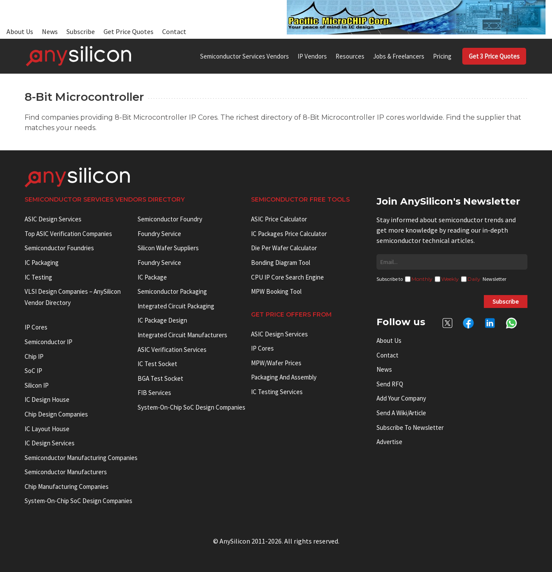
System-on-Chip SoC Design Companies (78, 501)
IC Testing (38, 277)
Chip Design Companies (56, 414)
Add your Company (401, 398)
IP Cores (262, 348)
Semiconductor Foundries (59, 248)
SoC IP (33, 371)
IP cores (36, 327)
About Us (19, 31)
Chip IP (34, 356)
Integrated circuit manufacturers (182, 335)
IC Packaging (42, 262)
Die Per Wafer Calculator (284, 248)
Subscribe (80, 31)
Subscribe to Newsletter (410, 427)
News (50, 31)
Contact (174, 31)
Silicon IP (37, 385)
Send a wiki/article (401, 413)
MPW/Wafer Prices (276, 363)
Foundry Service (159, 234)
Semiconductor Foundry (170, 219)
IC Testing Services (277, 392)
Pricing (442, 56)
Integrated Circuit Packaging (176, 306)
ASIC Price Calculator (279, 219)
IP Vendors (312, 56)
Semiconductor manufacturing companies (81, 458)
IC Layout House (47, 429)
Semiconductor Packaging (172, 291)
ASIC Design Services (53, 219)
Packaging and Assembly (284, 377)
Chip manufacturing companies (67, 486)
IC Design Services (50, 443)
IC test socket (157, 364)
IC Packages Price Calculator (289, 234)
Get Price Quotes (129, 31)
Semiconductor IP (48, 342)
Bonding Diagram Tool (280, 262)
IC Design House (47, 399)
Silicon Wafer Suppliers (168, 248)
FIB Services (154, 393)
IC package (152, 277)
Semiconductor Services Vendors (244, 56)
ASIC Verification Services (172, 349)
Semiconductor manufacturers (66, 472)
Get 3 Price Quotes (494, 56)
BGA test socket (160, 378)
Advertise (389, 442)
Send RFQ (389, 384)
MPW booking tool (276, 291)
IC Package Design (162, 320)
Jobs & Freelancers (398, 56)
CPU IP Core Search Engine (287, 277)
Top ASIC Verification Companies (68, 234)
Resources (350, 56)
